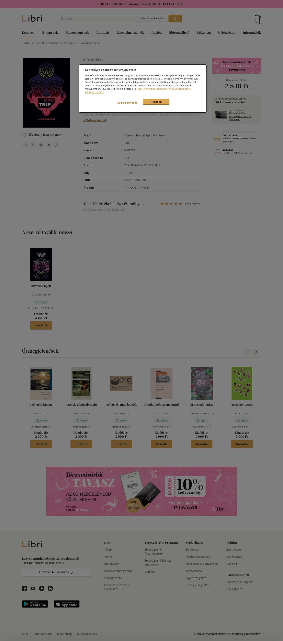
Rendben (156, 101)
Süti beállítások (127, 102)
